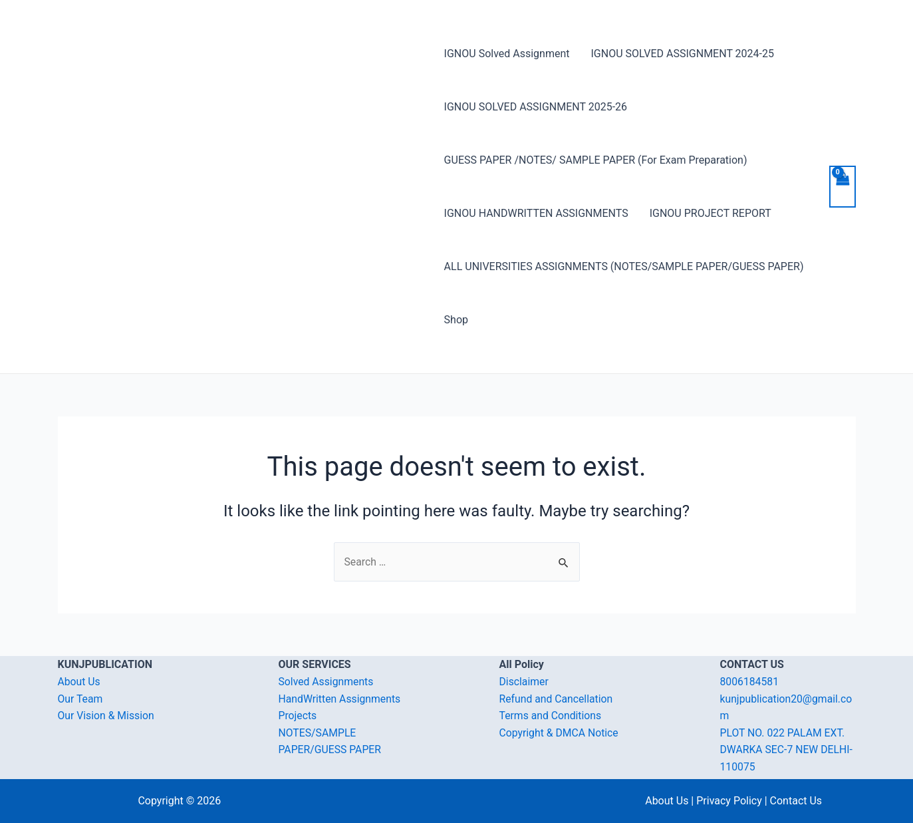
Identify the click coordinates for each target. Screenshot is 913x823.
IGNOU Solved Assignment (507, 53)
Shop (456, 319)
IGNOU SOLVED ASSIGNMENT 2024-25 (682, 53)
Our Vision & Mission (107, 715)
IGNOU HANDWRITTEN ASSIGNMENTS (536, 213)
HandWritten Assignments (341, 699)
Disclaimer (524, 681)
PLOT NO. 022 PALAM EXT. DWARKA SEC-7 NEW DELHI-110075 (787, 750)
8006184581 (750, 681)
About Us (79, 681)
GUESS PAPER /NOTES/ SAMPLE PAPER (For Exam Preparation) (595, 160)
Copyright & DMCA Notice (559, 733)
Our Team (81, 699)
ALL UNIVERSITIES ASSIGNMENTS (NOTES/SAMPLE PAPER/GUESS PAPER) (624, 266)
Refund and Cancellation (556, 699)
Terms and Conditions (551, 715)
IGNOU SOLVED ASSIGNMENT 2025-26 (535, 106)
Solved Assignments (327, 681)
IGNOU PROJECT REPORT (710, 213)
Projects (298, 715)
